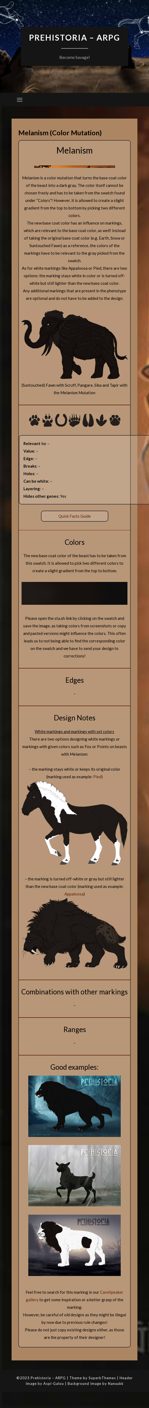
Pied (97, 776)
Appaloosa (74, 893)
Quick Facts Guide (74, 516)
